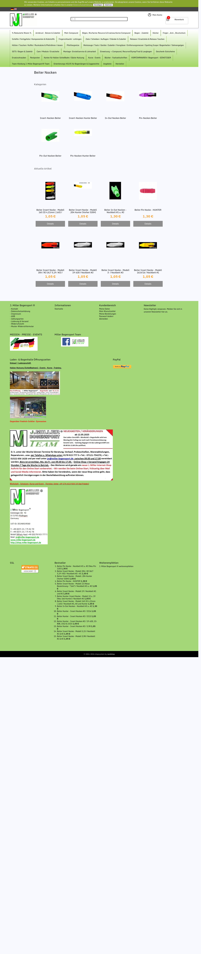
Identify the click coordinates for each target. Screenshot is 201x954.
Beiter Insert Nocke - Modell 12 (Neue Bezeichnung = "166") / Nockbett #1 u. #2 (74, 585)
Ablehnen (108, 5)
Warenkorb (179, 19)
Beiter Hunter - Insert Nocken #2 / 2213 (74, 616)
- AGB (12, 316)
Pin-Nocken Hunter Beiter (82, 155)
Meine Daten (104, 308)
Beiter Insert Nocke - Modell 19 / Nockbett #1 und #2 (76, 592)
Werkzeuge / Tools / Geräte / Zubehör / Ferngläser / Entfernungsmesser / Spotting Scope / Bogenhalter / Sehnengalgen (133, 45)
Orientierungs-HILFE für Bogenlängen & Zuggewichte (76, 63)
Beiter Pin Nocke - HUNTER (148, 210)
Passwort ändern (106, 316)
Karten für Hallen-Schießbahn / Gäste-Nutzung (64, 57)
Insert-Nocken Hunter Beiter (83, 118)
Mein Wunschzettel (107, 311)
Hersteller (119, 63)
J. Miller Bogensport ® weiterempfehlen (116, 566)
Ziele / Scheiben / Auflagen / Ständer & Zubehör (106, 39)
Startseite (58, 308)
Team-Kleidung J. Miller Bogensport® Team (30, 63)
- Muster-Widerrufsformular (22, 326)
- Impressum (15, 313)
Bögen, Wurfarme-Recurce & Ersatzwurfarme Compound (106, 32)
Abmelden (103, 318)
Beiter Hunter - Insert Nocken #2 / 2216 (74, 611)
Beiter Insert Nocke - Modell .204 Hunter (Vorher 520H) (83, 211)
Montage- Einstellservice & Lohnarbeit (79, 51)
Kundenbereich (107, 305)
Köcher (156, 32)
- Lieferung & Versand (19, 321)
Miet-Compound (71, 32)
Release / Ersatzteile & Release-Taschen (147, 39)
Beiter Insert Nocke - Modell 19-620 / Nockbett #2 (83, 271)
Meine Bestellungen (107, 313)
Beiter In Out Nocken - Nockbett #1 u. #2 (115, 211)
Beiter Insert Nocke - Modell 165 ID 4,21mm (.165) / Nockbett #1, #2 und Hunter (50, 212)
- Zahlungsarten (16, 318)
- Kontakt (14, 308)
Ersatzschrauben (19, 57)
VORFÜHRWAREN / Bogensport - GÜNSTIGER (151, 57)
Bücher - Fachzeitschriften (116, 57)
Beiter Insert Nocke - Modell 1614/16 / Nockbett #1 (148, 271)
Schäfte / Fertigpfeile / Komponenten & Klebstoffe (33, 39)
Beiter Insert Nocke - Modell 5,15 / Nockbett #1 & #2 (76, 632)
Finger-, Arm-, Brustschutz (174, 32)
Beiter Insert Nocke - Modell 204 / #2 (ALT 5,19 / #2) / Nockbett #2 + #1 (50, 272)
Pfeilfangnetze (73, 45)
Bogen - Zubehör (141, 32)
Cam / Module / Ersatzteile (48, 51)
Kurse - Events (94, 57)
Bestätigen (98, 5)
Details (50, 223)
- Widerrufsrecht (17, 323)
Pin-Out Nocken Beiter (50, 155)
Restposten (35, 57)
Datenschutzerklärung (82, 4)
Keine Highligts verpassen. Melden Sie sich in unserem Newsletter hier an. (163, 310)
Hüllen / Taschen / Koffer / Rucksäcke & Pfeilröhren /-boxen (37, 45)
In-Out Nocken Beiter (115, 118)
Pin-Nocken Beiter (148, 118)
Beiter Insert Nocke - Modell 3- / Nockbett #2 (115, 271)
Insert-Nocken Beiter (50, 118)
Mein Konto (157, 14)
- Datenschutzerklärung (20, 311)
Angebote (107, 63)
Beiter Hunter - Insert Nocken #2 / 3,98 (74, 626)
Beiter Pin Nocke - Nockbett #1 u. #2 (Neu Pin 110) (76, 567)
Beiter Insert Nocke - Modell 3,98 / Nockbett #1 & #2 (76, 637)
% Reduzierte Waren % (21, 32)
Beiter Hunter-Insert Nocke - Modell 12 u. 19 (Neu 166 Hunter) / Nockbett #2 (76, 597)
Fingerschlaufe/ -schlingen (70, 39)
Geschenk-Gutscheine (165, 51)
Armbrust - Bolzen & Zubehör (48, 32)
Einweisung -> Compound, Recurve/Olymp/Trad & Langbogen (126, 51)
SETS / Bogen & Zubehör (22, 51)
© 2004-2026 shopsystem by (99, 654)
